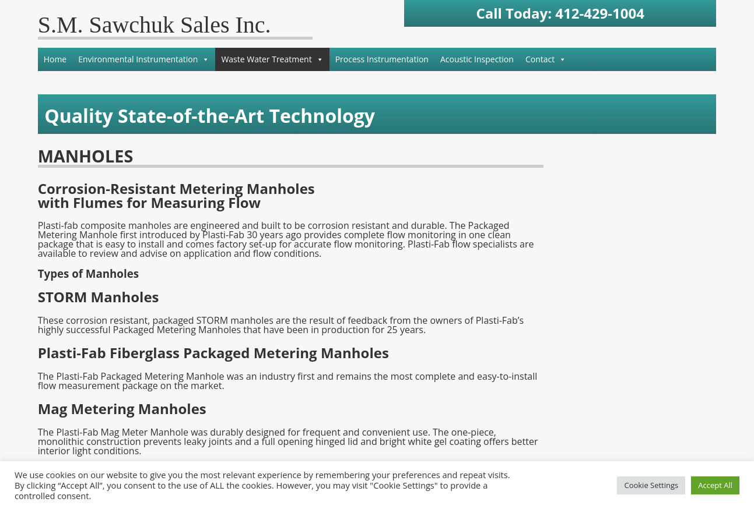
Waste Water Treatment (272, 59)
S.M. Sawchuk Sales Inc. (154, 25)
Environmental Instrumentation (143, 59)
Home (55, 59)
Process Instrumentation (382, 59)
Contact (545, 59)
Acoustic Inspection (477, 59)
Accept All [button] (715, 485)
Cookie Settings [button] (651, 485)
